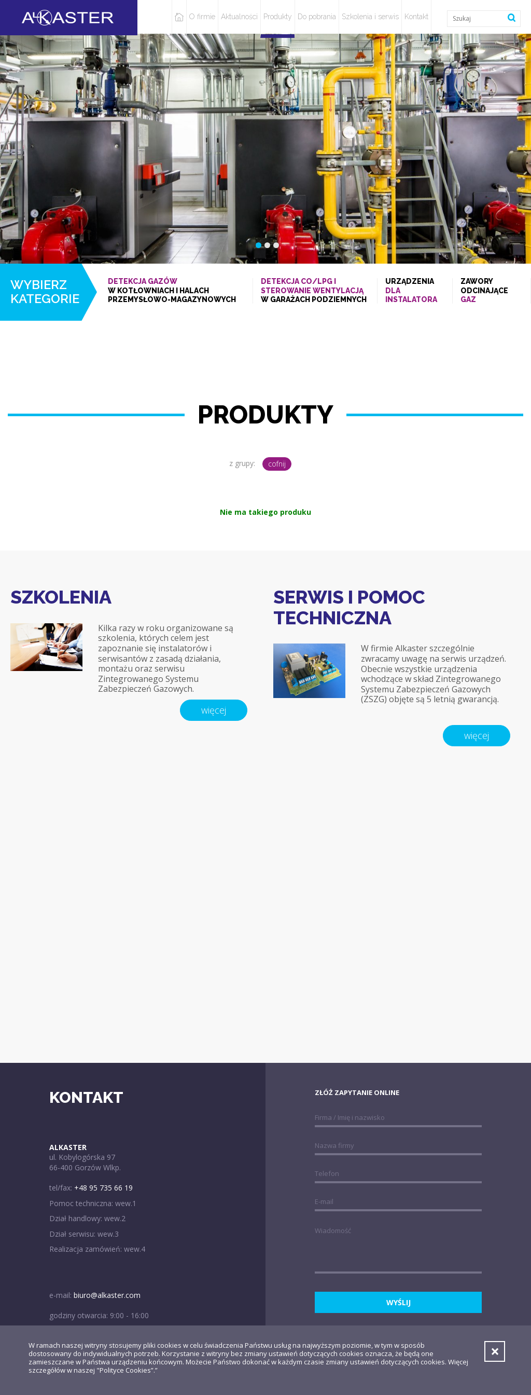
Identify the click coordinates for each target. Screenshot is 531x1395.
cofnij (277, 464)
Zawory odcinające (491, 291)
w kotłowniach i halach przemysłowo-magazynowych (176, 290)
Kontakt (416, 16)
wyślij (398, 1302)
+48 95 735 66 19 (103, 1188)
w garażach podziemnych (315, 290)
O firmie (202, 16)
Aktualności (239, 16)
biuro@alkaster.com (107, 1295)
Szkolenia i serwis (370, 16)
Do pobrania (317, 16)
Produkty (277, 16)
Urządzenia (414, 291)
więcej (213, 710)
